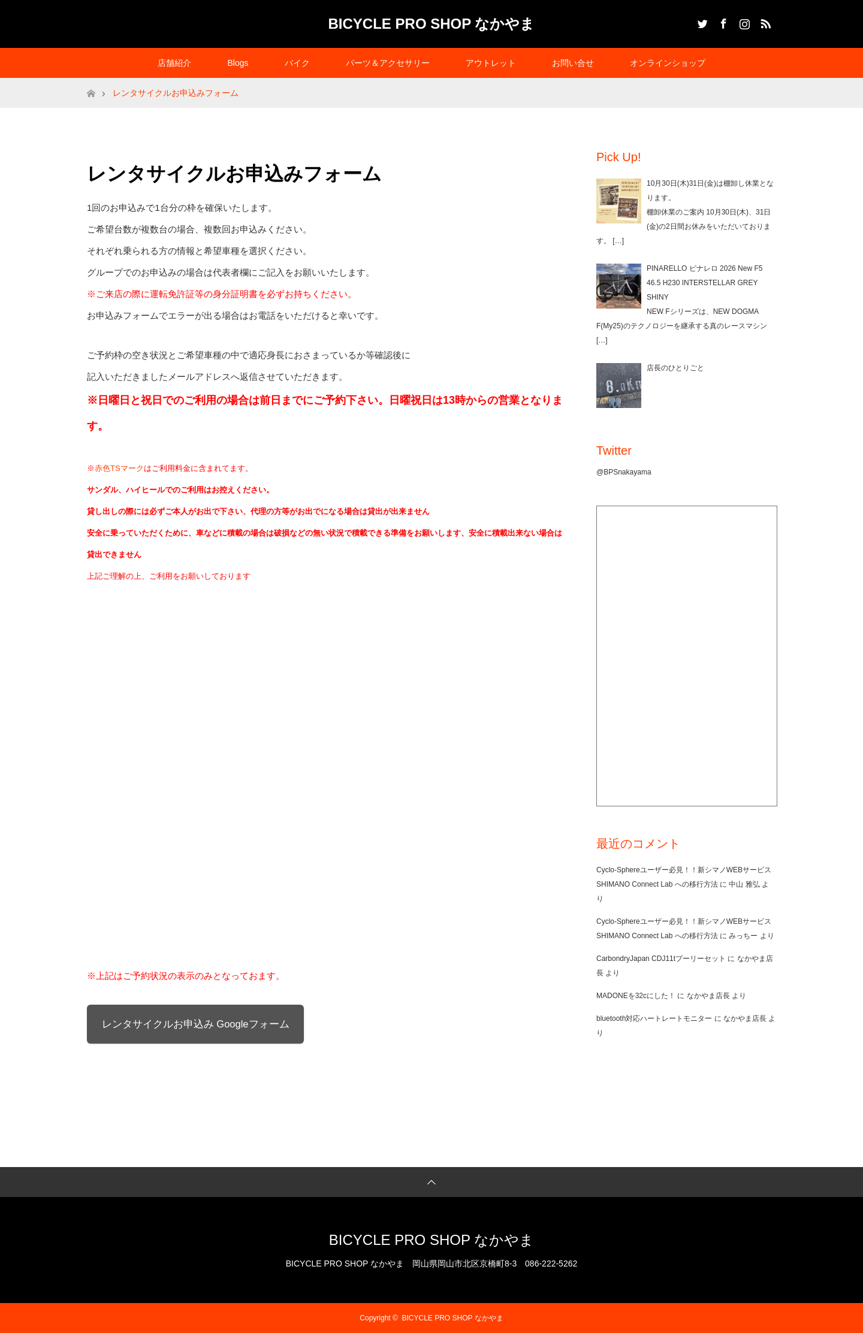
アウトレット (491, 63)
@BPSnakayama (623, 472)
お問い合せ (573, 63)
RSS (764, 22)
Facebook (722, 22)
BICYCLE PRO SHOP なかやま (431, 24)
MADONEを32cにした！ (635, 996)
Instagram (743, 22)
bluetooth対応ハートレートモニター (654, 1018)
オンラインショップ (667, 63)
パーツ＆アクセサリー (388, 63)
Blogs (237, 63)
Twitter (701, 22)
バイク (297, 63)
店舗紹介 (174, 63)
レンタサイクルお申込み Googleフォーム (195, 1023)
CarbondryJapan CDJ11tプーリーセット (661, 958)
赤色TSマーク (119, 468)
